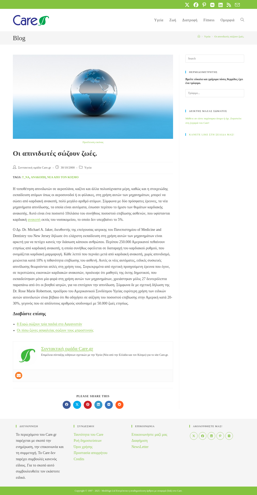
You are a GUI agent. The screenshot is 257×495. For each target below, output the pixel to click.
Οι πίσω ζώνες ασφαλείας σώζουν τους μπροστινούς (55, 330)
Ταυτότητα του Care (88, 435)
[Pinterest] (220, 436)
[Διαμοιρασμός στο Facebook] (67, 405)
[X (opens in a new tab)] (187, 4)
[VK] (229, 436)
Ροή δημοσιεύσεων (88, 441)
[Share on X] (77, 405)
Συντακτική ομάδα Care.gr (34, 167)
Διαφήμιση (140, 441)
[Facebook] (202, 436)
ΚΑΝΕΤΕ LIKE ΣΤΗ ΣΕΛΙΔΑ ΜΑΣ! (211, 134)
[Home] (199, 36)
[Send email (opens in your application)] (236, 4)
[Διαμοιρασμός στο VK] (109, 405)
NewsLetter (140, 447)
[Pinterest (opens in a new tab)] (204, 4)
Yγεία (88, 167)
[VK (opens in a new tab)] (212, 4)
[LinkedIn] (211, 436)
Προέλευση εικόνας (93, 142)
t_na (26, 177)
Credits (79, 459)
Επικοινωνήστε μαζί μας (149, 435)
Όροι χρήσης (83, 447)
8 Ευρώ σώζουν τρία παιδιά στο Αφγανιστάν (49, 324)
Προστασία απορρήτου (90, 453)
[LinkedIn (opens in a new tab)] (220, 4)
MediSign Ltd (108, 490)
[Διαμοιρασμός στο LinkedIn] (98, 405)
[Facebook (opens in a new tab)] (196, 4)
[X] (194, 436)
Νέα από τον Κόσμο (63, 177)
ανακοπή (38, 177)
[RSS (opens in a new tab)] (229, 4)
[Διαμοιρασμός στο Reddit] (119, 405)
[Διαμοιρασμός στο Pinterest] (88, 405)
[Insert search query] (214, 59)
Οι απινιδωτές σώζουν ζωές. (229, 36)
